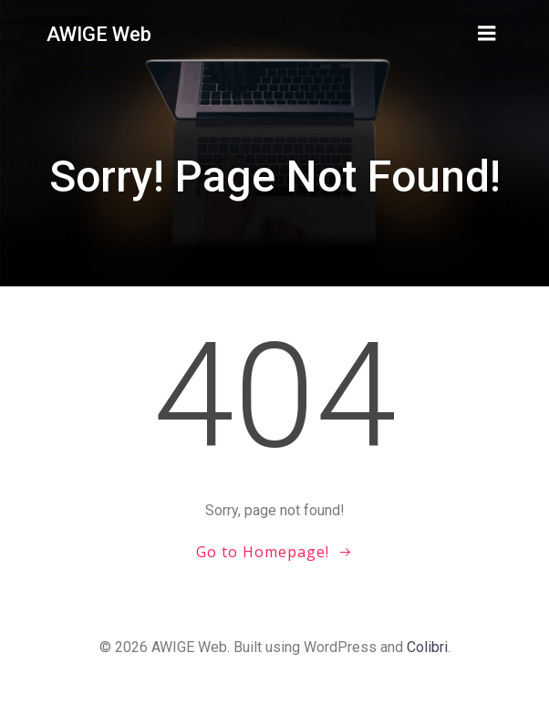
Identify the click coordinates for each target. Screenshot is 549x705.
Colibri (427, 647)
